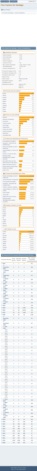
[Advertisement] (16, 30)
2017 (4, 424)
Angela (4, 111)
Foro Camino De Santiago (12, 5)
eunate (4, 93)
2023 (4, 307)
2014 (4, 431)
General (5, 117)
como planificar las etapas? (9, 141)
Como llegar (6, 125)
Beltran (4, 101)
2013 (4, 433)
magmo (4, 99)
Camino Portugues (7, 131)
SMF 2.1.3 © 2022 (14, 469)
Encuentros (5, 121)
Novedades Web (7, 135)
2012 (4, 435)
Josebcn (5, 105)
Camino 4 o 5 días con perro (9, 153)
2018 (4, 421)
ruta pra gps (6, 194)
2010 (4, 440)
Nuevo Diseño (6, 192)
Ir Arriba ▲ (24, 467)
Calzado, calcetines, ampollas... (10, 187)
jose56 (4, 221)
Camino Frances (7, 123)
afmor (4, 233)
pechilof (4, 97)
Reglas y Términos (17, 467)
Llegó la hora (6, 170)
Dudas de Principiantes (8, 119)
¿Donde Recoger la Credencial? (10, 179)
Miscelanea (5, 133)
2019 (4, 419)
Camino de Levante (7, 129)
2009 (4, 442)
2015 (4, 428)
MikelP (4, 107)
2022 (4, 310)
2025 (4, 263)
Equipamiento (6, 127)
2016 (4, 426)
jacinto (4, 109)
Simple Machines (22, 469)
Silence (4, 95)
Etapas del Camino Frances (9, 164)
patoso (4, 103)
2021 (4, 312)
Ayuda (12, 467)
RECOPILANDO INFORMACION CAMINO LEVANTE (9, 157)
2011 (4, 438)
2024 (4, 305)
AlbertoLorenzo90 (23, 78)
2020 (4, 314)
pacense (5, 225)
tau (3, 217)
